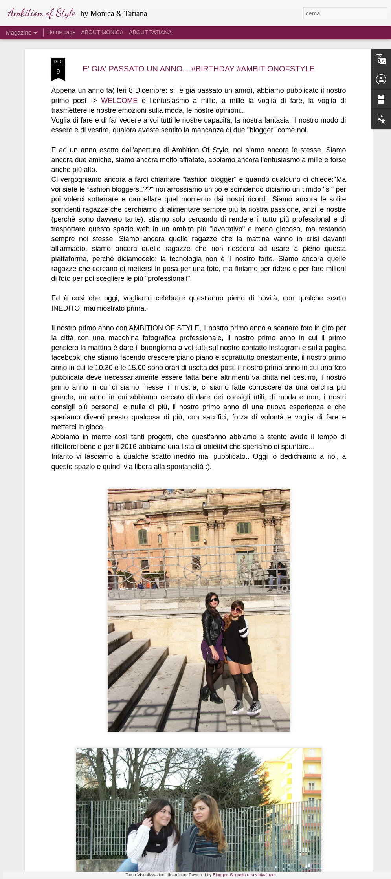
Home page (61, 32)
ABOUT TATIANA (150, 32)
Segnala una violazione (252, 874)
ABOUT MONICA (102, 32)
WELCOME (119, 66)
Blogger (220, 874)
